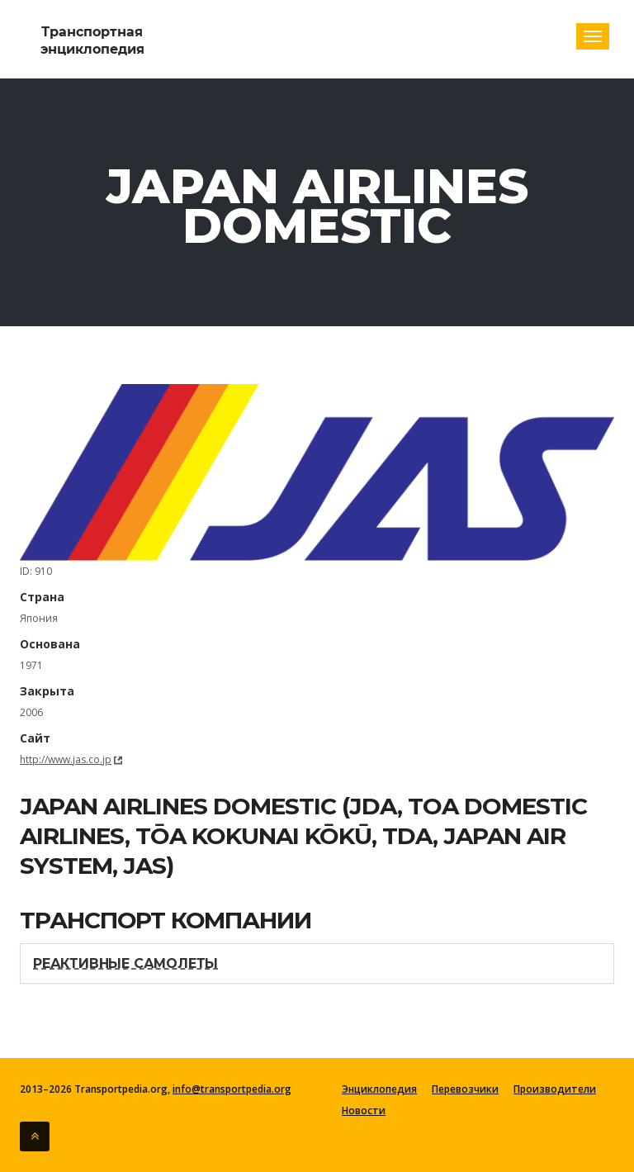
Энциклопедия (379, 1089)
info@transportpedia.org (232, 1089)
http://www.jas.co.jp (65, 759)
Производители (554, 1089)
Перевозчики (465, 1089)
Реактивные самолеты (125, 963)
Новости (364, 1111)
